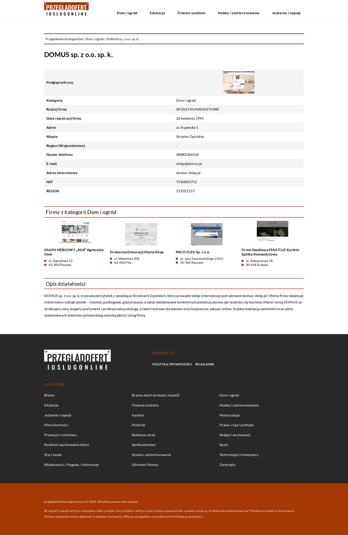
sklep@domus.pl (189, 163)
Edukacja (193, 9)
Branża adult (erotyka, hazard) (156, 395)
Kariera (138, 415)
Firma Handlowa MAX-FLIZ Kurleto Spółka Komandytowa (270, 252)
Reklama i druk (143, 435)
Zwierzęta (227, 464)
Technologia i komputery (238, 454)
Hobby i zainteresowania (255, 9)
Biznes (49, 395)
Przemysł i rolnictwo (60, 435)
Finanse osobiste (218, 9)
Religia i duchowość (235, 435)
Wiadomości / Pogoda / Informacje (71, 464)
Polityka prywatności (172, 364)
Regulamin (204, 364)
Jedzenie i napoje (291, 9)
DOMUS (51, 295)
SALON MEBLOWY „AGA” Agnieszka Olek (74, 252)
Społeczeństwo (144, 444)
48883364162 (187, 154)
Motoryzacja (229, 415)
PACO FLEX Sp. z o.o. (193, 252)
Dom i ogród (171, 9)
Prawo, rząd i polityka (236, 425)
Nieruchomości (56, 425)
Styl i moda (52, 454)
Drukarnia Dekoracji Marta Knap (137, 252)
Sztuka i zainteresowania (151, 454)
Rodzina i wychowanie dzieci (66, 444)
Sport (223, 444)
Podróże (138, 425)
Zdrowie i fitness (145, 464)
